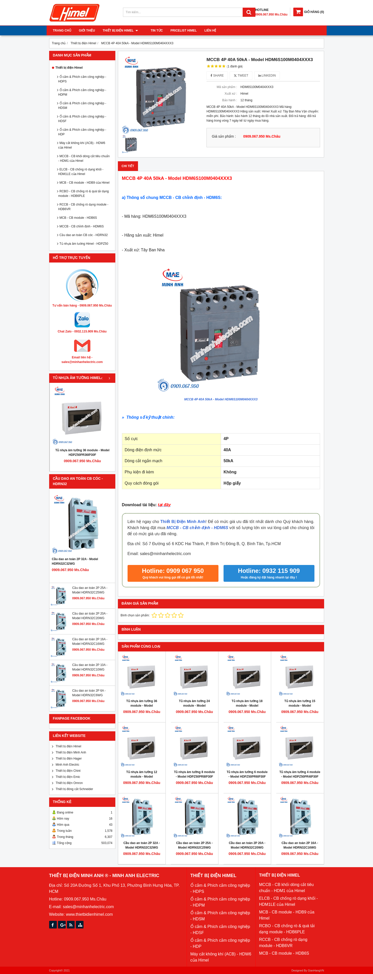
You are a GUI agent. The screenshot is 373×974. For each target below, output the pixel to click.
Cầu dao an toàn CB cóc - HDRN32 (84, 235)
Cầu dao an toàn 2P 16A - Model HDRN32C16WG (300, 845)
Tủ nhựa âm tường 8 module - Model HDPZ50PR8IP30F (194, 774)
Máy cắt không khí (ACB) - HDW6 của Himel (81, 145)
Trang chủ (62, 30)
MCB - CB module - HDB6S (78, 218)
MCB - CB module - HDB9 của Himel (84, 182)
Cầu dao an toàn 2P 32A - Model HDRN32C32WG (75, 561)
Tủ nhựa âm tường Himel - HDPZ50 (84, 243)
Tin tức (152, 30)
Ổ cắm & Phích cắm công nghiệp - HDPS (82, 79)
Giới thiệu (87, 30)
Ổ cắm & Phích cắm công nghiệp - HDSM (82, 105)
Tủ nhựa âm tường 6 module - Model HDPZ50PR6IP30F (247, 774)
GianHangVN (316, 970)
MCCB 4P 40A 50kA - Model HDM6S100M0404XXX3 (220, 399)
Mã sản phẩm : (227, 87)
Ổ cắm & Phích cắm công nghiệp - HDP (82, 132)
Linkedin (267, 75)
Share (217, 75)
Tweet (241, 75)
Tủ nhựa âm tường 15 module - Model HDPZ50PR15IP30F (299, 705)
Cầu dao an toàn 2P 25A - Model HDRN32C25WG (194, 845)
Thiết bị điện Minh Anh (71, 752)
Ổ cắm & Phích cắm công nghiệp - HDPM (82, 92)
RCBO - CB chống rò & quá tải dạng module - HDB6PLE (83, 194)
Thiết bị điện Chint (68, 771)
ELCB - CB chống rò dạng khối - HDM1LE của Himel (80, 172)
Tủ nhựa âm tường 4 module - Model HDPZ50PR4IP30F (299, 774)
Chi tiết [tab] (128, 166)
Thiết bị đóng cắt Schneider (74, 789)
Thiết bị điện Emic (68, 777)
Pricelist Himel (178, 30)
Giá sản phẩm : (224, 136)
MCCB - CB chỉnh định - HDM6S (82, 226)
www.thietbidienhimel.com (89, 914)
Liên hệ (205, 30)
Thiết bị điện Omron (69, 783)
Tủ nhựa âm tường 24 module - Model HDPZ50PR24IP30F (194, 705)
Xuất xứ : (231, 93)
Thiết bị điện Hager (69, 758)
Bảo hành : (229, 100)
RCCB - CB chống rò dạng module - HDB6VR (83, 207)
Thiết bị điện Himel (120, 30)
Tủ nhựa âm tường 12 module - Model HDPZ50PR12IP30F (141, 776)
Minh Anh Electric (67, 764)
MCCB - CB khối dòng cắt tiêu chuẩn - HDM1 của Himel (84, 158)
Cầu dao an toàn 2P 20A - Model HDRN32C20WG (247, 845)
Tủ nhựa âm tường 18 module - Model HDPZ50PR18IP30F (247, 705)
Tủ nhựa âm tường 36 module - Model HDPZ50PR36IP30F (82, 452)
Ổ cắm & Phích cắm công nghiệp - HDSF (82, 119)
